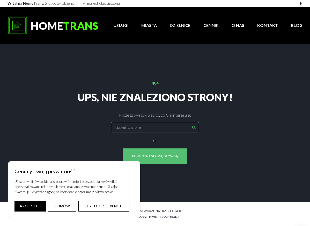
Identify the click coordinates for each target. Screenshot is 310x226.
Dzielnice (180, 25)
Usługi (120, 25)
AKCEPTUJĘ (30, 206)
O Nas (238, 25)
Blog (296, 25)
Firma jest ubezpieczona (101, 3)
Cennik (211, 25)
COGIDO (176, 211)
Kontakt (267, 25)
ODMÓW (62, 206)
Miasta (149, 25)
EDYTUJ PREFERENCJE (104, 206)
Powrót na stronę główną (155, 156)
